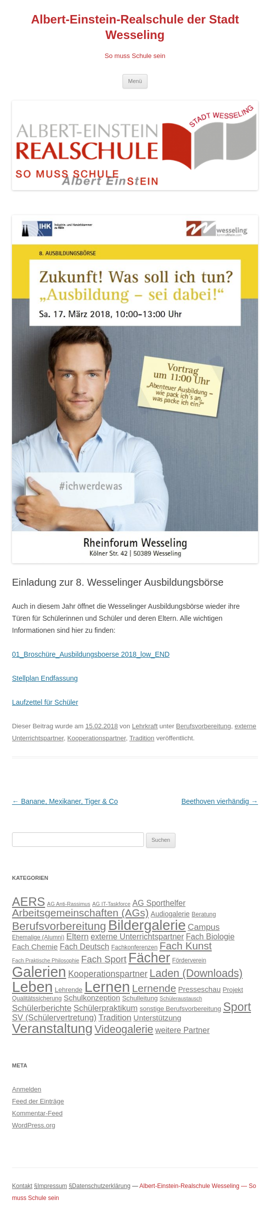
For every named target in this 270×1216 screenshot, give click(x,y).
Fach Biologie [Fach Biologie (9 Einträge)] (210, 936)
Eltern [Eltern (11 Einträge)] (77, 936)
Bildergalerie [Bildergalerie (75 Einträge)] (147, 925)
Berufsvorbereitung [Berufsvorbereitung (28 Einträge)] (59, 926)
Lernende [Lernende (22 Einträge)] (154, 988)
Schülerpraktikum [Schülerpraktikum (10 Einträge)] (106, 1008)
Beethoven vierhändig (220, 801)
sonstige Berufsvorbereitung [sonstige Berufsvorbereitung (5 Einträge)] (180, 1008)
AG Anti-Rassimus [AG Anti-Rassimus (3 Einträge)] (68, 904)
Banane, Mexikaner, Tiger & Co (65, 801)
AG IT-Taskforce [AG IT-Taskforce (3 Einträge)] (111, 904)
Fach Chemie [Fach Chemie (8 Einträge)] (35, 946)
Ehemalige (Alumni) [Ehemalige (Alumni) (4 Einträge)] (38, 937)
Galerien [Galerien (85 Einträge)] (39, 972)
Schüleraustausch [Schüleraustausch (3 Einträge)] (181, 998)
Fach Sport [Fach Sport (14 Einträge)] (103, 959)
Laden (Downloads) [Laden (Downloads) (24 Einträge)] (196, 973)
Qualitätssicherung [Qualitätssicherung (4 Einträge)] (37, 998)
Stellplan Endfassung (45, 678)
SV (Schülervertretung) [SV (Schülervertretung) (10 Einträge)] (54, 1017)
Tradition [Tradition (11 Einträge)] (115, 1017)
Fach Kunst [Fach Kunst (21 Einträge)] (186, 945)
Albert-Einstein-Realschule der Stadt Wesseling (135, 27)
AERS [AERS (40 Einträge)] (28, 901)
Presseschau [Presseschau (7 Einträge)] (199, 989)
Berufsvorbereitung (203, 726)
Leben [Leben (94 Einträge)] (32, 986)
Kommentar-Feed (37, 1113)
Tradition (142, 738)
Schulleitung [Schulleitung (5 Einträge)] (140, 998)
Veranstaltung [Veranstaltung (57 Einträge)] (52, 1028)
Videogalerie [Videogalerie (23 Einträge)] (124, 1029)
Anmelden (27, 1089)
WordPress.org (33, 1125)
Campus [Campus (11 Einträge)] (204, 927)
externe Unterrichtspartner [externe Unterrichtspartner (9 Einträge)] (137, 936)
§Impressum (50, 1185)
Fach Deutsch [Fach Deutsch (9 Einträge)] (84, 946)
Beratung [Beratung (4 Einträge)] (204, 914)
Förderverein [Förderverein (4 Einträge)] (189, 960)
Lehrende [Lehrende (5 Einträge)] (68, 989)
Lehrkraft (145, 726)
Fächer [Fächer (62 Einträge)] (149, 957)
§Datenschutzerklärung (99, 1185)
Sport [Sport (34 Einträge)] (237, 1006)
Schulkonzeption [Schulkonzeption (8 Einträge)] (92, 997)
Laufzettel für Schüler (45, 702)
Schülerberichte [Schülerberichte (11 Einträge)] (42, 1008)
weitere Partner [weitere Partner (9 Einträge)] (182, 1029)
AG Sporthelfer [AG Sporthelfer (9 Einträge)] (159, 902)
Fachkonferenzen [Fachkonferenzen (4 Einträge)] (134, 947)
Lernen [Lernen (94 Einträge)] (107, 986)
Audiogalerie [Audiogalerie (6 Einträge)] (170, 914)
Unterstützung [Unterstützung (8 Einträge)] (158, 1017)
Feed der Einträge (38, 1101)
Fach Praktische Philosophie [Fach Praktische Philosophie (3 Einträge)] (45, 960)
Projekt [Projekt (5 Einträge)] (232, 989)
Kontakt (22, 1185)
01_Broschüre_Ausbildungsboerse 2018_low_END (91, 654)
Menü (135, 81)
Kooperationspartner (97, 738)
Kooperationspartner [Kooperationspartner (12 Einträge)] (108, 974)
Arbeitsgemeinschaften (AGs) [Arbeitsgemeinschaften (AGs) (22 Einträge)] (80, 912)
